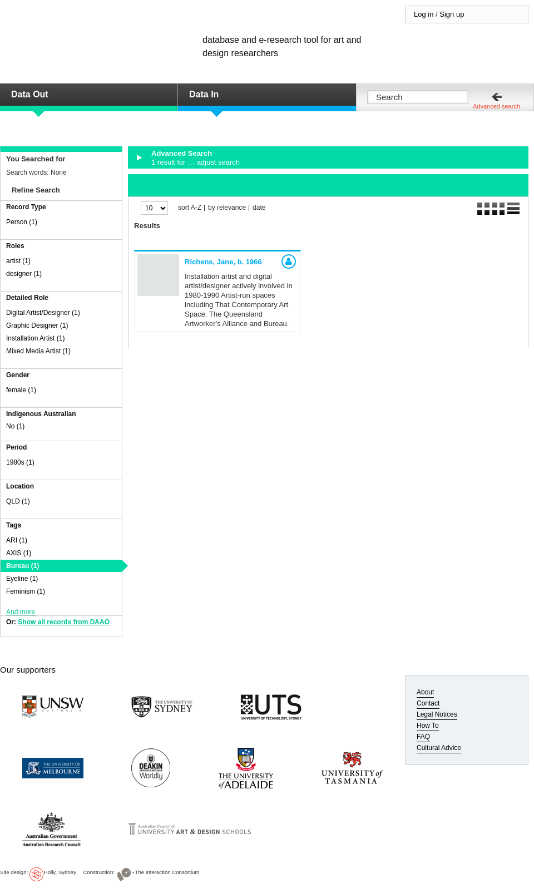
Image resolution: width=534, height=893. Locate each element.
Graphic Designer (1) (37, 325)
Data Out (29, 94)
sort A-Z (189, 208)
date (259, 208)
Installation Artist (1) (35, 338)
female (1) (21, 390)
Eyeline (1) (22, 579)
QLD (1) (18, 501)
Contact (428, 703)
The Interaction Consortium (167, 872)
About (425, 692)
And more (20, 612)
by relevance (227, 208)
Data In (204, 94)
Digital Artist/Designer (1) (43, 313)
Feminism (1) (25, 591)
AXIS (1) (18, 553)
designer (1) (24, 274)
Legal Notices (437, 714)
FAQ (423, 737)
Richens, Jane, (223, 262)
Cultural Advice (439, 748)
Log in (423, 14)
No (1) (15, 426)
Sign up (451, 14)
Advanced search (496, 106)
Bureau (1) (22, 566)
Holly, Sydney (60, 872)
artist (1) (18, 261)
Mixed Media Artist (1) (38, 351)
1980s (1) (20, 462)
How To (428, 725)
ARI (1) (16, 540)
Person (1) (21, 222)
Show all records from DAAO (64, 622)
